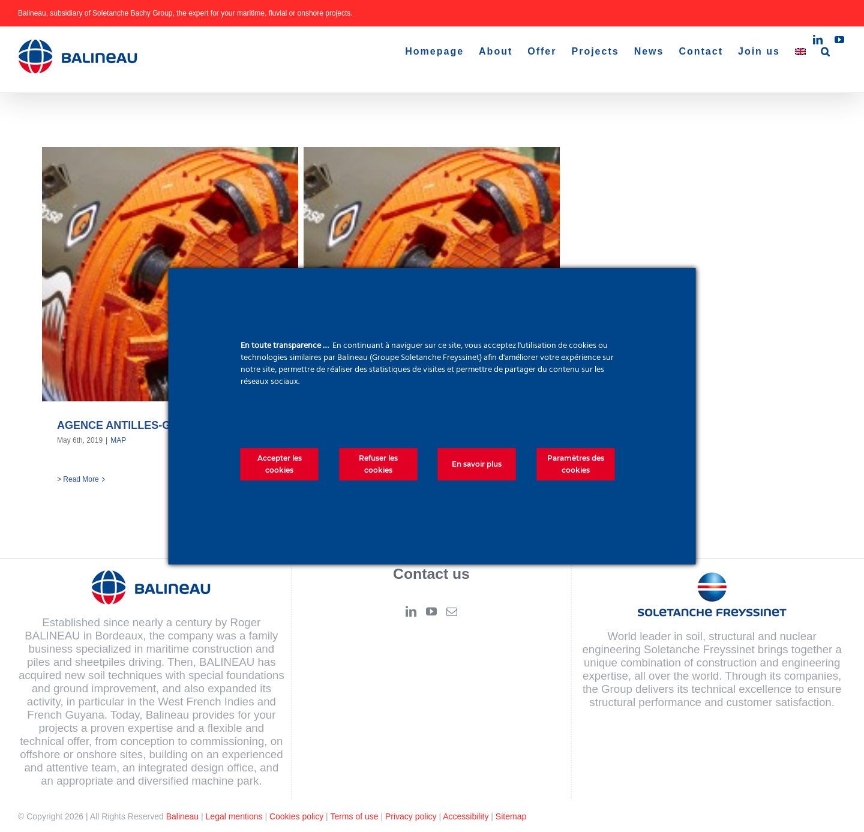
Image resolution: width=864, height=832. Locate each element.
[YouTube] (431, 611)
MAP (118, 440)
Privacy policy (411, 816)
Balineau (182, 816)
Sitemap (511, 816)
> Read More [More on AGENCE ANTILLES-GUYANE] (78, 479)
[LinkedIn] (411, 611)
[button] (826, 51)
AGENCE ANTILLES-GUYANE (132, 425)
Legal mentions (234, 816)
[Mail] (451, 611)
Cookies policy (296, 816)
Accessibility (465, 816)
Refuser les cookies (378, 463)
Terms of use (354, 816)
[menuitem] (800, 51)
